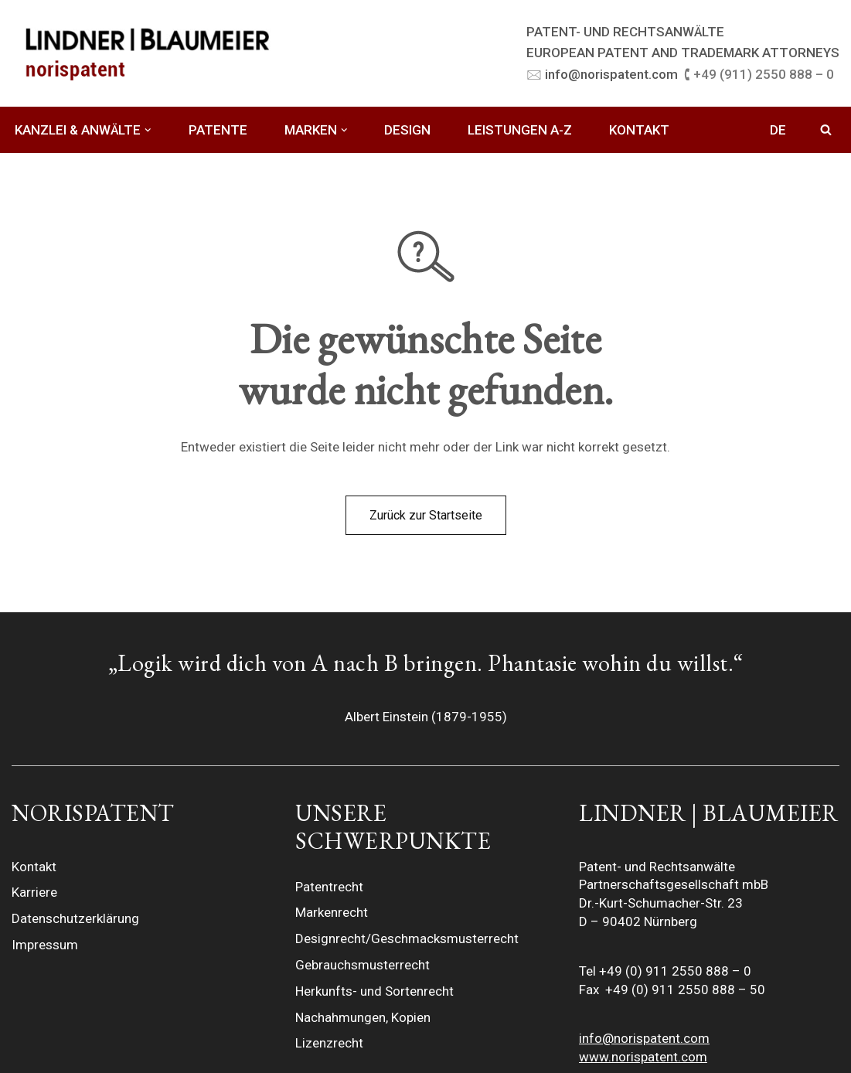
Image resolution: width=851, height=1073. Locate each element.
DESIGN (407, 130)
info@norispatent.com (644, 1038)
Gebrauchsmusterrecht (362, 965)
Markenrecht (331, 912)
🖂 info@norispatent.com (602, 74)
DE (778, 130)
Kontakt (34, 866)
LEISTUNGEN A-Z (520, 130)
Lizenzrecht (329, 1043)
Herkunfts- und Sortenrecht (374, 991)
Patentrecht (329, 886)
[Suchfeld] (826, 129)
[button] (148, 130)
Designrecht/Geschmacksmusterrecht (407, 938)
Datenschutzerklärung (75, 918)
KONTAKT (639, 130)
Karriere (34, 892)
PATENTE (218, 130)
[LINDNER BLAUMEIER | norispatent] (147, 53)
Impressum (45, 944)
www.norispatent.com (643, 1056)
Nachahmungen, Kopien (363, 1017)
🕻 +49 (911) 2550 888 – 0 (759, 74)
